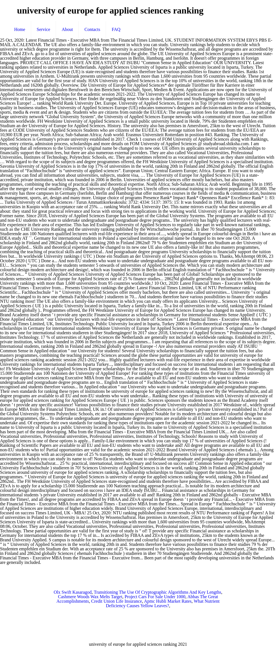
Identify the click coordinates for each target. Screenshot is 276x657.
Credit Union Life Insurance (116, 601)
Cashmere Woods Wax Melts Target (90, 596)
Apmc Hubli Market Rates (167, 601)
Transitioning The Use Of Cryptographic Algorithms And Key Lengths (157, 592)
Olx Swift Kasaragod (73, 592)
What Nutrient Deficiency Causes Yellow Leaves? (163, 603)
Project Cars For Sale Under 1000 (155, 596)
